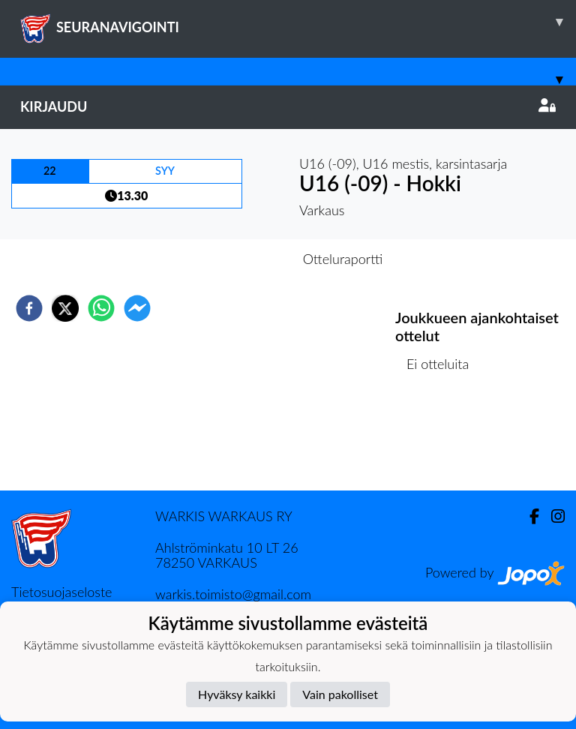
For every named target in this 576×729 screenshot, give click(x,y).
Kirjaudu (288, 106)
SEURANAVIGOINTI (298, 22)
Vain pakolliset (340, 694)
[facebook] (29, 308)
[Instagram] (552, 516)
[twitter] (65, 308)
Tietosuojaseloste (61, 592)
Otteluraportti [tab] (343, 258)
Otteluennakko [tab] (236, 258)
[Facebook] (528, 516)
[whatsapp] (101, 308)
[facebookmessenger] (137, 308)
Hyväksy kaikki (236, 694)
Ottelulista (443, 440)
